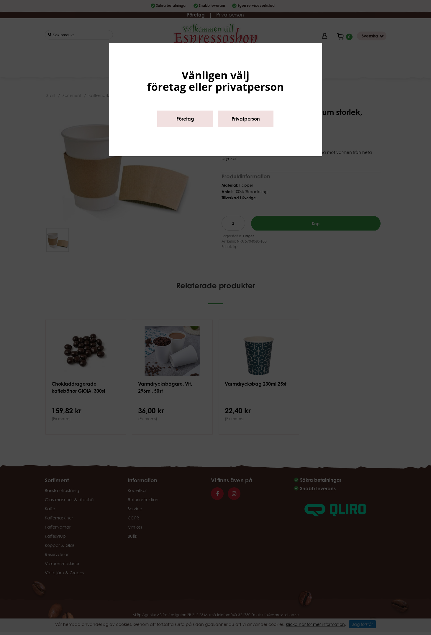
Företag (185, 119)
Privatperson (246, 119)
